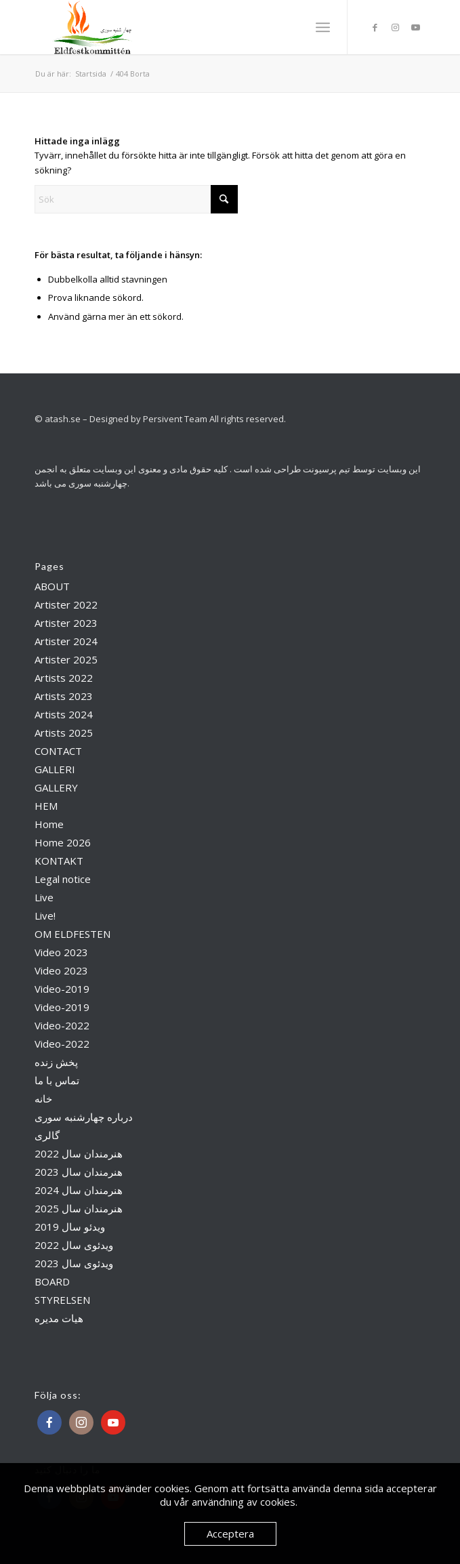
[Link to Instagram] (395, 27)
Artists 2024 (64, 714)
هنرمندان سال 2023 (79, 1171)
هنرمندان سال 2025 (79, 1208)
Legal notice (63, 879)
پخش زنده (56, 1062)
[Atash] (191, 27)
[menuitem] (323, 27)
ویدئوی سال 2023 (74, 1263)
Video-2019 (62, 988)
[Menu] (323, 27)
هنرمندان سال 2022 (79, 1153)
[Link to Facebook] (374, 27)
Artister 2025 (66, 659)
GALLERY (56, 787)
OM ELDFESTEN (72, 934)
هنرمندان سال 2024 (79, 1190)
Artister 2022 (66, 604)
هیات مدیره (59, 1318)
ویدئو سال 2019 (70, 1226)
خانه (43, 1098)
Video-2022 (62, 1025)
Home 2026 (63, 842)
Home (49, 824)
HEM (46, 805)
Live (44, 897)
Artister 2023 (66, 623)
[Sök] (136, 199)
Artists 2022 (64, 677)
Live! (45, 915)
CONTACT (58, 751)
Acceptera (230, 1533)
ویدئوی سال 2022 (74, 1245)
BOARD (52, 1281)
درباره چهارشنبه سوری (84, 1117)
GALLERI (55, 769)
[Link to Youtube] (415, 27)
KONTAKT (59, 860)
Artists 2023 (64, 696)
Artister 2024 (66, 641)
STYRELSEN (62, 1299)
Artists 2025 (64, 732)
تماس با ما (57, 1080)
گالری (47, 1135)
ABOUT (52, 586)
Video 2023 (61, 952)
